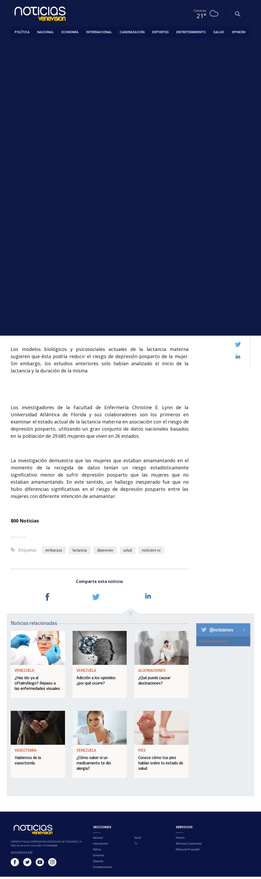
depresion (105, 553)
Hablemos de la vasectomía (28, 762)
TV (135, 845)
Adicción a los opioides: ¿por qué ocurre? (96, 682)
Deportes (98, 863)
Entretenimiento (102, 869)
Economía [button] (70, 32)
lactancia (79, 553)
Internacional (100, 845)
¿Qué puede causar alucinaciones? (154, 682)
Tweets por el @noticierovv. (214, 643)
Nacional (98, 839)
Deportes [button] (160, 32)
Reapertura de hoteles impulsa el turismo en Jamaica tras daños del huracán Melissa (225, 166)
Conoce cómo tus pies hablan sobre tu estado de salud (160, 765)
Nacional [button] (45, 32)
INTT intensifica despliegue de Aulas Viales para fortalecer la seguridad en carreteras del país (225, 235)
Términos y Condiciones (189, 845)
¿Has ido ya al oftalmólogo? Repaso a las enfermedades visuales (37, 685)
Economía (98, 857)
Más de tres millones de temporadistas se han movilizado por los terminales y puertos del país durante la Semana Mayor (226, 276)
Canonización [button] (132, 32)
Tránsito (180, 839)
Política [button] (22, 32)
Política (97, 851)
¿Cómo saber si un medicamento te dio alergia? (93, 765)
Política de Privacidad (188, 851)
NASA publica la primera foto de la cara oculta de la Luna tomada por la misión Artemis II (224, 199)
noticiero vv (151, 553)
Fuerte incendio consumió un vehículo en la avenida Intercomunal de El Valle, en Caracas (227, 132)
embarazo (53, 553)
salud (127, 553)
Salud (15, 44)
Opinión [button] (238, 32)
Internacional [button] (99, 32)
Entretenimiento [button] (191, 32)
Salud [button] (218, 32)
